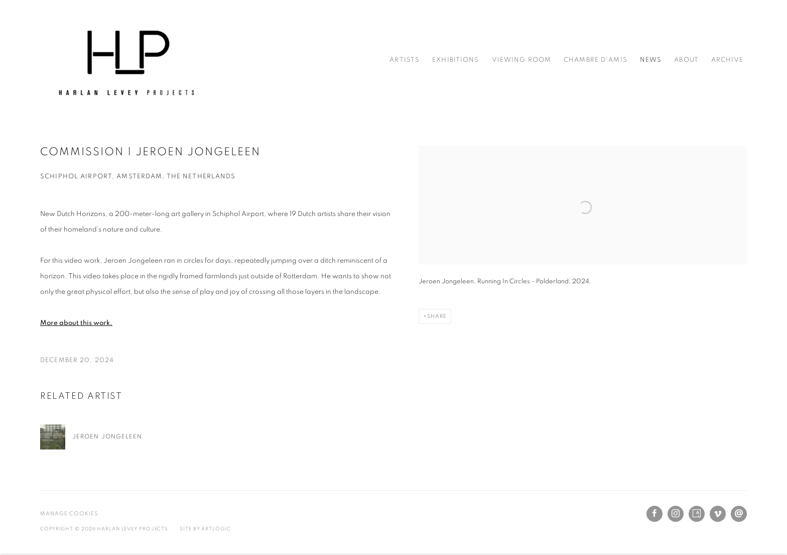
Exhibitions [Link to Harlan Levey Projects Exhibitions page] (455, 60)
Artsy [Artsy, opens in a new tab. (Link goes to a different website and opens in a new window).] (697, 514)
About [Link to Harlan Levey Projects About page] (686, 60)
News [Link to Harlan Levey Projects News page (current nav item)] (651, 60)
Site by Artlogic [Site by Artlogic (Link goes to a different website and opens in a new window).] (205, 528)
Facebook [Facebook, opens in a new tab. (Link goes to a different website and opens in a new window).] (654, 514)
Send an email (739, 514)
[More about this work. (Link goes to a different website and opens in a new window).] (76, 322)
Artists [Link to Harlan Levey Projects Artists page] (404, 60)
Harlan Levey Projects (125, 60)
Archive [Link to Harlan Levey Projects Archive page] (727, 60)
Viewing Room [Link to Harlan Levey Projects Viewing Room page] (522, 60)
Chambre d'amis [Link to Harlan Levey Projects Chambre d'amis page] (595, 60)
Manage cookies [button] (69, 513)
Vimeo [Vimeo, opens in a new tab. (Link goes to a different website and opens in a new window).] (718, 514)
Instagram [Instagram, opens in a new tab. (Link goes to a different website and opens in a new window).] (676, 514)
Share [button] (437, 316)
